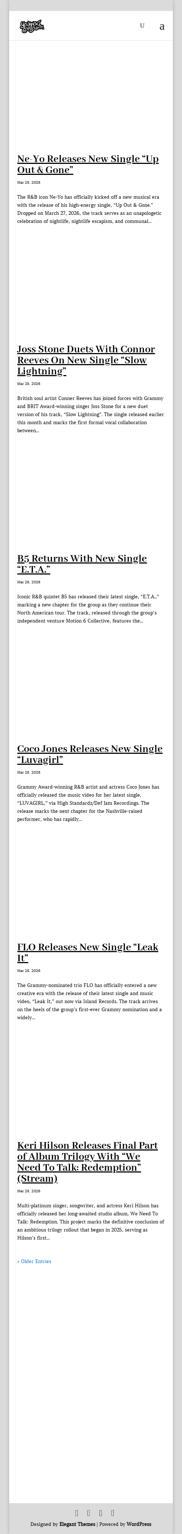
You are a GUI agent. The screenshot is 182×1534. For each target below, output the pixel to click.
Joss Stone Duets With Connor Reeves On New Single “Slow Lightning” (86, 360)
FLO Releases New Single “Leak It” (87, 953)
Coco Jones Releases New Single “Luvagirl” (90, 755)
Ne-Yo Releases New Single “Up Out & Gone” (88, 165)
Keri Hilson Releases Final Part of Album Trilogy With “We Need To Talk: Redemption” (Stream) (87, 1162)
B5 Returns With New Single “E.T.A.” (82, 564)
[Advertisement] (91, 1317)
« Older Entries (34, 1261)
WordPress (139, 1524)
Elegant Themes (77, 1524)
